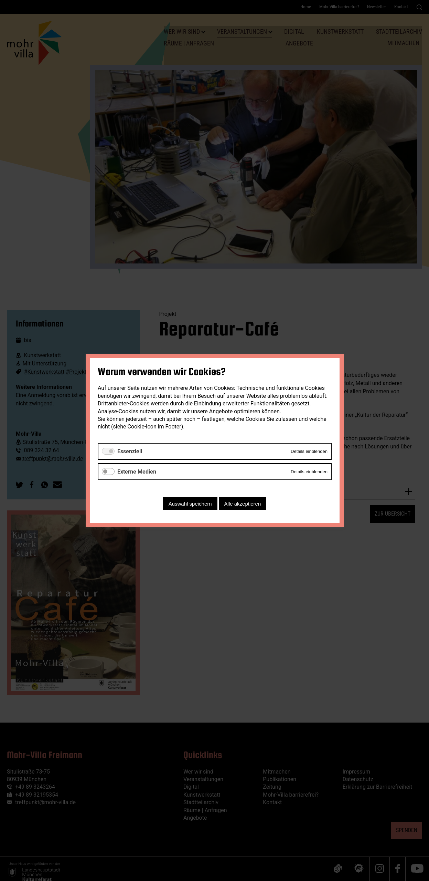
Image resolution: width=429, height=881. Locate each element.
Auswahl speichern (190, 504)
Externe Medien (136, 471)
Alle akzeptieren (242, 504)
